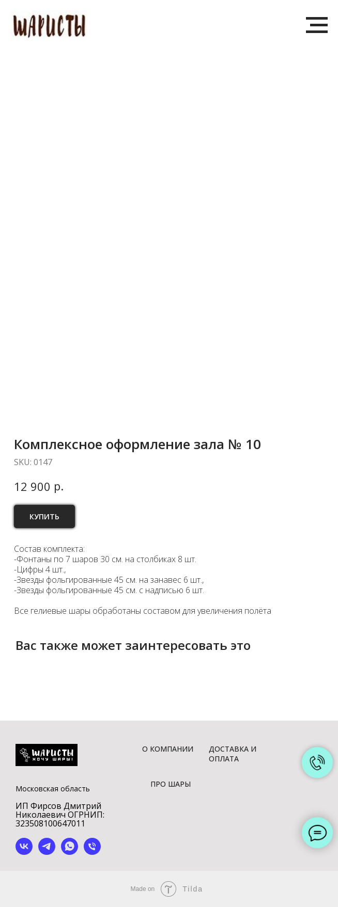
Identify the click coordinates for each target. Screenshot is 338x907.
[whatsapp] (69, 852)
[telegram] (46, 852)
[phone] (92, 852)
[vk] (24, 852)
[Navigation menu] (317, 25)
